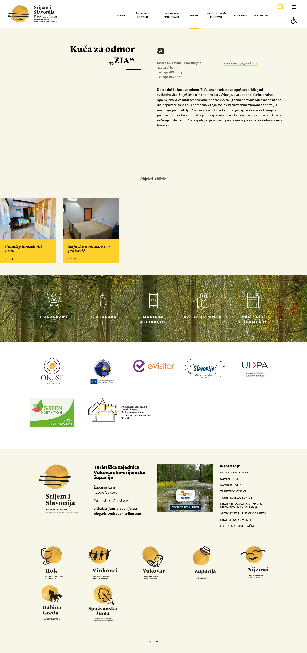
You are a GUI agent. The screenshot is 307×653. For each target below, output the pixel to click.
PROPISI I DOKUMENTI (235, 519)
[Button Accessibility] (294, 27)
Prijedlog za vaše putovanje (216, 15)
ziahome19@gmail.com (241, 63)
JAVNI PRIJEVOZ (230, 485)
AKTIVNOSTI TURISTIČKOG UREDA (243, 513)
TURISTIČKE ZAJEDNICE (236, 497)
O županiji (119, 15)
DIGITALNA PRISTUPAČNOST (239, 526)
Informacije (241, 15)
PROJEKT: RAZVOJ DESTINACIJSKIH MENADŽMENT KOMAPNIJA (243, 505)
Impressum (153, 641)
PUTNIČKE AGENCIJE (234, 472)
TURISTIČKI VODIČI (233, 491)
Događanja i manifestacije (172, 15)
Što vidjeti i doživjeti (142, 15)
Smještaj (194, 15)
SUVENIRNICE (229, 479)
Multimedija (261, 15)
